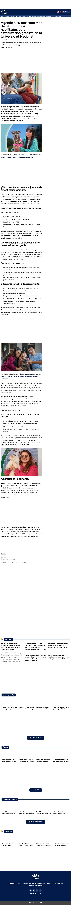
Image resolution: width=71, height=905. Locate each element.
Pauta (19, 883)
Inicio (2, 16)
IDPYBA (19, 217)
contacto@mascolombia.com (36, 885)
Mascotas (7, 16)
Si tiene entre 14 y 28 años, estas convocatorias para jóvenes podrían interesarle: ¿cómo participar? (21, 377)
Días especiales (36, 737)
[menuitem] (59, 12)
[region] (35, 4)
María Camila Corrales (8, 559)
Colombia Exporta (37, 821)
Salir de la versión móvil (35, 903)
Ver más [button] (3, 553)
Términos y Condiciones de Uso (54, 883)
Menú (67, 12)
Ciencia (36, 790)
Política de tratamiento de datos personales (34, 883)
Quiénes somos (12, 883)
